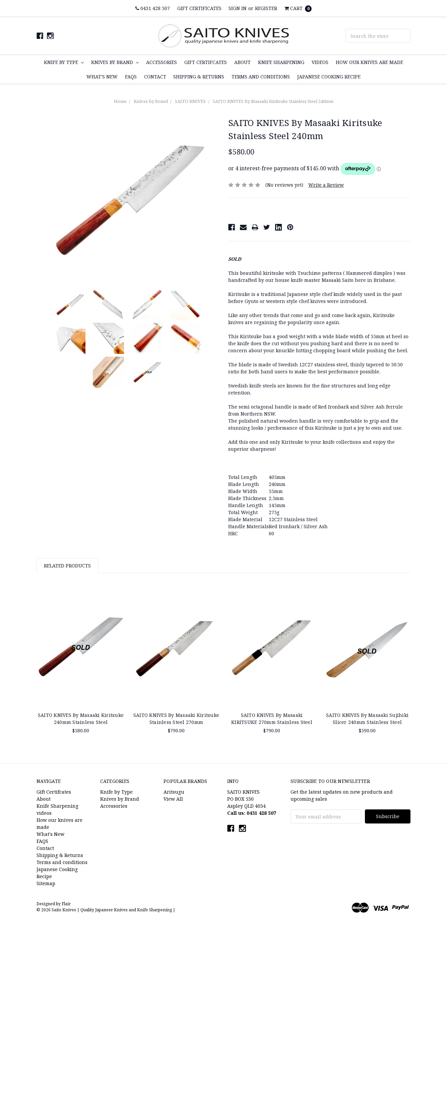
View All (173, 799)
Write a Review (326, 185)
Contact (155, 76)
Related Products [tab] (67, 565)
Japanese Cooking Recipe (329, 76)
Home (120, 101)
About (242, 62)
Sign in (238, 8)
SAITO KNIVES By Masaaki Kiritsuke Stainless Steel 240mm (273, 101)
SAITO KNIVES (190, 101)
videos (320, 62)
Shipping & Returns (198, 76)
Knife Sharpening (281, 62)
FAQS (131, 76)
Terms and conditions (261, 76)
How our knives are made (369, 62)
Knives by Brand (115, 62)
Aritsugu (174, 792)
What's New (102, 76)
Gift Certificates (199, 8)
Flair (66, 904)
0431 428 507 (152, 8)
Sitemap (46, 883)
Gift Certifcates (205, 62)
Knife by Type (64, 62)
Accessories (161, 62)
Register (266, 8)
